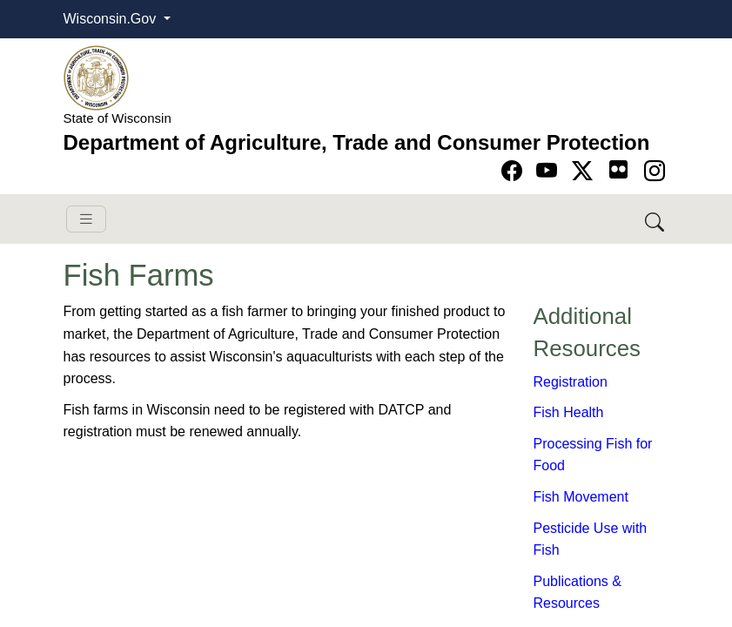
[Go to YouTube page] (549, 171)
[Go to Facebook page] (514, 171)
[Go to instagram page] (654, 171)
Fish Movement (581, 496)
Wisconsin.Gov (112, 18)
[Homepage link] (96, 77)
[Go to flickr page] (618, 169)
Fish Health (569, 412)
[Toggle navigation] (86, 219)
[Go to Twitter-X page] (585, 171)
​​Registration (571, 381)
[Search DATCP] (656, 219)
